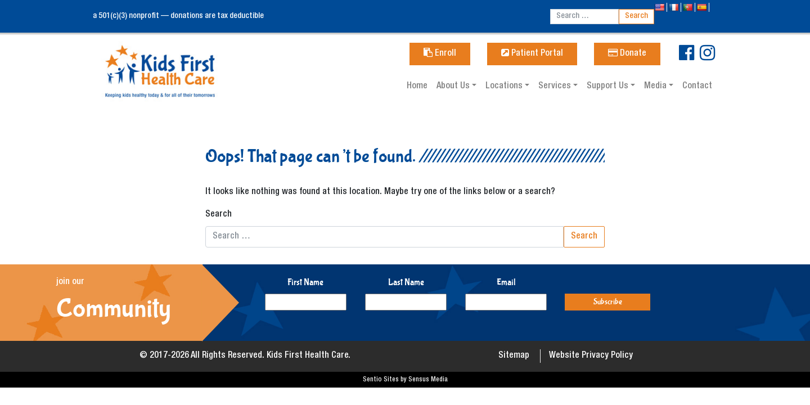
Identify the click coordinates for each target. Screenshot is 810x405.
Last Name (406, 282)
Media (656, 86)
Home (417, 86)
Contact (697, 86)
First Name (305, 282)
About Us (454, 86)
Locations (505, 86)
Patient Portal (532, 54)
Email (506, 282)
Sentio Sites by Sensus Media (405, 379)
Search (218, 214)
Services (555, 86)
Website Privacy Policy (591, 356)
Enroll (440, 54)
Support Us (609, 86)
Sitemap (513, 356)
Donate (627, 54)
